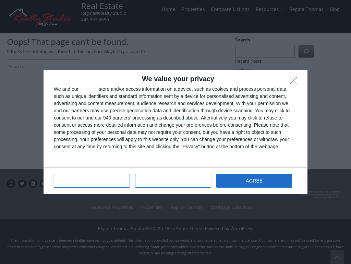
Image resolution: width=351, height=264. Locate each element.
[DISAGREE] (295, 82)
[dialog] (175, 132)
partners (88, 89)
